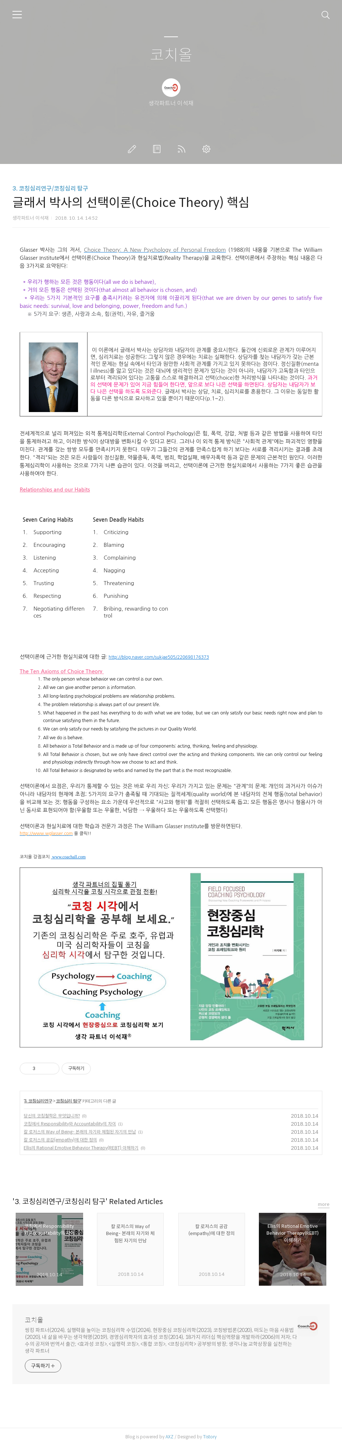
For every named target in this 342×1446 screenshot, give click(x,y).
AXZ (170, 1436)
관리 (208, 149)
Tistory (210, 1436)
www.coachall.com (69, 856)
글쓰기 (133, 149)
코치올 (171, 55)
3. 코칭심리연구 (38, 1101)
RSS (183, 149)
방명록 (158, 149)
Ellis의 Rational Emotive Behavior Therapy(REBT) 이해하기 (81, 1148)
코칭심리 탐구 (68, 1101)
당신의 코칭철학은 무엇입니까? (52, 1115)
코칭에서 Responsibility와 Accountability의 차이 (70, 1123)
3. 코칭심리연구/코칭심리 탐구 (50, 188)
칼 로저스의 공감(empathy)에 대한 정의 (60, 1140)
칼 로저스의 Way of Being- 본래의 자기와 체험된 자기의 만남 (80, 1132)
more (324, 1204)
